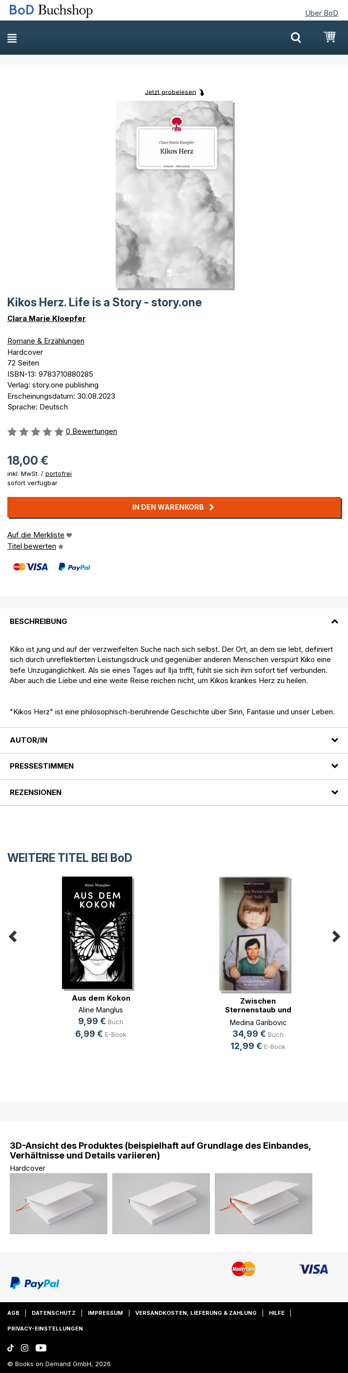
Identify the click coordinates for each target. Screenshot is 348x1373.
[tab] (174, 615)
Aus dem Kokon (101, 998)
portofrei (58, 473)
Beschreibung (38, 621)
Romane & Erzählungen (45, 340)
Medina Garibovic (258, 1022)
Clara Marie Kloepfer (46, 318)
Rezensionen (35, 792)
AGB (13, 1312)
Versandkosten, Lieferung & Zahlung (196, 1312)
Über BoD (321, 13)
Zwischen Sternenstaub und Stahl (258, 1009)
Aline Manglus (101, 1010)
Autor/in (28, 740)
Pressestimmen (42, 766)
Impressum (105, 1312)
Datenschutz (54, 1312)
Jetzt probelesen (170, 91)
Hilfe (277, 1312)
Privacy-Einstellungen (45, 1328)
